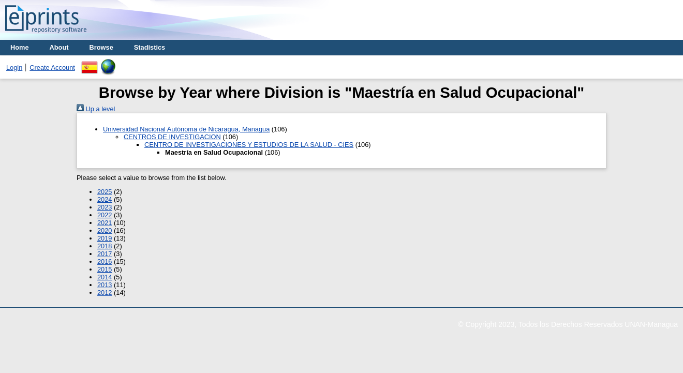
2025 (104, 192)
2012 (104, 292)
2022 (104, 215)
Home (19, 47)
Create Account (52, 67)
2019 (104, 238)
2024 (104, 199)
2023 (104, 207)
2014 (104, 277)
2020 (104, 230)
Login (14, 67)
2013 (104, 285)
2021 (104, 223)
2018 (104, 246)
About (59, 47)
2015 (104, 269)
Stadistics (149, 47)
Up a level (96, 109)
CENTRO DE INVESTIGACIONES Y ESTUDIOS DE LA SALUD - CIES (248, 144)
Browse (101, 47)
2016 (104, 261)
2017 (104, 254)
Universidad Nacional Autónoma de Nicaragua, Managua (186, 129)
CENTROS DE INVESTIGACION (172, 137)
